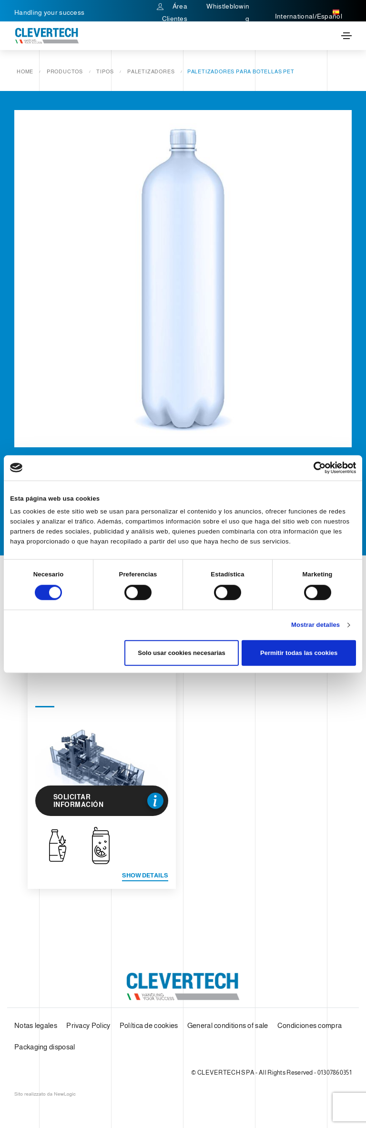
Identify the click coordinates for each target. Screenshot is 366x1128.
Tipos (104, 71)
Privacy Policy (88, 1025)
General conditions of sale (227, 1025)
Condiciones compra (309, 1025)
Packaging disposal (44, 1047)
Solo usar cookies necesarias (181, 652)
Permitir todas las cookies (298, 652)
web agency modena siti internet (45, 1094)
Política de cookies (149, 1025)
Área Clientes (172, 12)
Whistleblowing (227, 12)
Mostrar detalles (315, 624)
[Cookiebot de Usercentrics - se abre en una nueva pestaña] (314, 468)
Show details (145, 875)
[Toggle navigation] (346, 35)
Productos (65, 71)
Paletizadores (150, 71)
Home (25, 71)
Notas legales (35, 1025)
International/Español (308, 12)
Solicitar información (108, 801)
